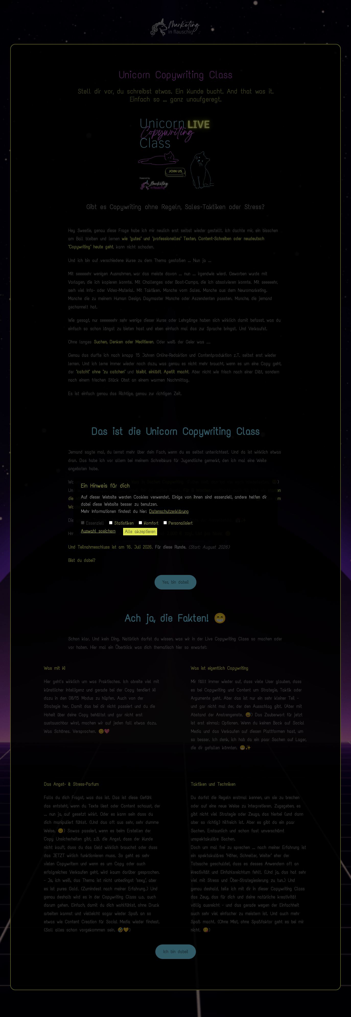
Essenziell (92, 523)
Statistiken (121, 523)
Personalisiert (178, 523)
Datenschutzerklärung (169, 511)
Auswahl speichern (98, 531)
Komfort (148, 523)
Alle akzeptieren (140, 531)
